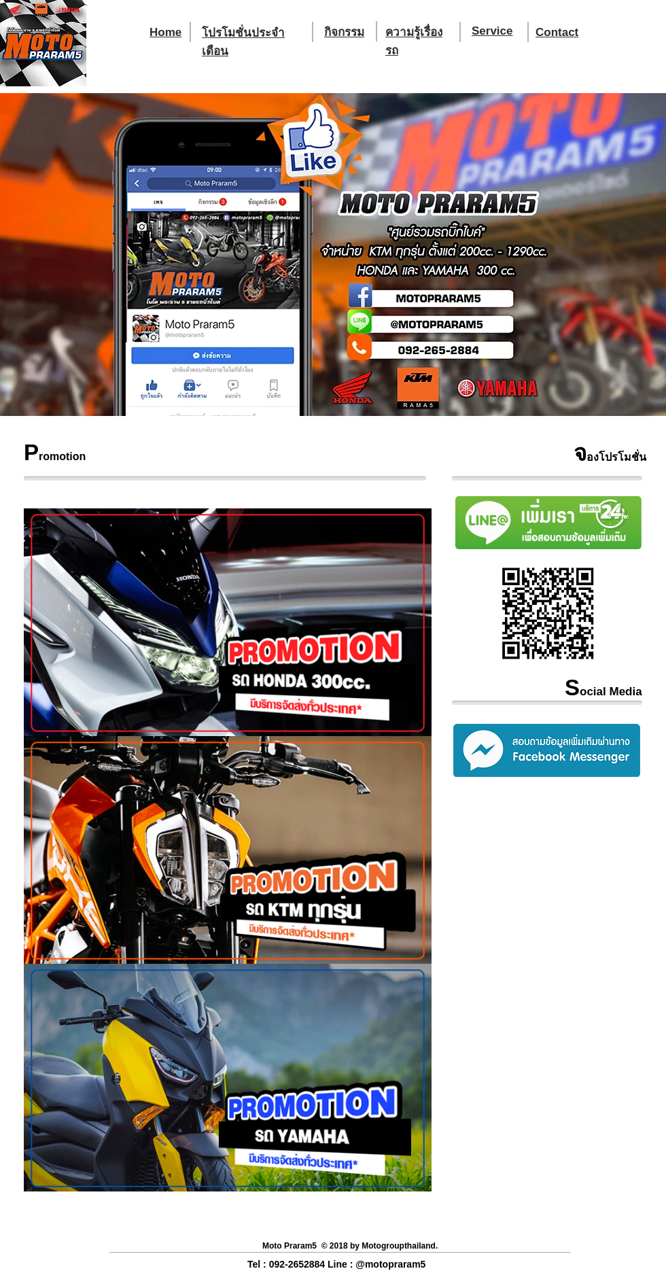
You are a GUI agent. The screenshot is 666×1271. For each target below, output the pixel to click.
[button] (333, 254)
